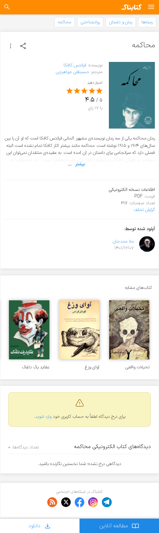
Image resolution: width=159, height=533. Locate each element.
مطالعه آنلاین (119, 526)
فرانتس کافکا (75, 65)
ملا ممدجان (123, 241)
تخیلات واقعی (137, 367)
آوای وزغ (92, 367)
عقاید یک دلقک (35, 367)
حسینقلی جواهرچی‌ (72, 72)
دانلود (39, 526)
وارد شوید (43, 416)
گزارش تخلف (144, 209)
